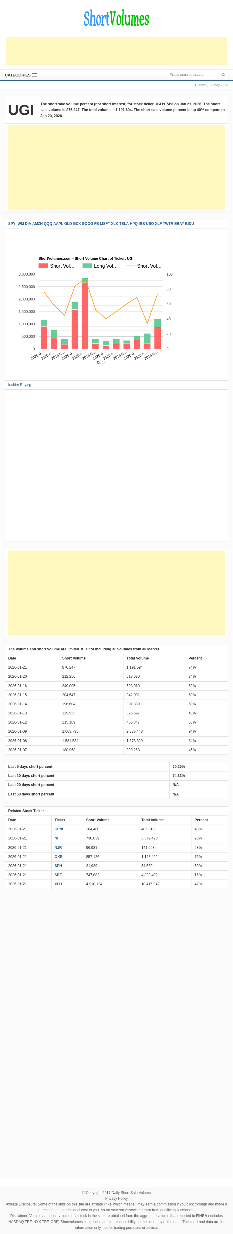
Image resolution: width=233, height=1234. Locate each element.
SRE (58, 875)
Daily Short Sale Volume (131, 1193)
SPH (58, 866)
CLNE (60, 829)
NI (56, 838)
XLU (58, 884)
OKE (58, 857)
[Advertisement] (116, 51)
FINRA (201, 1216)
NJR (58, 848)
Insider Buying (19, 385)
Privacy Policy (116, 1198)
